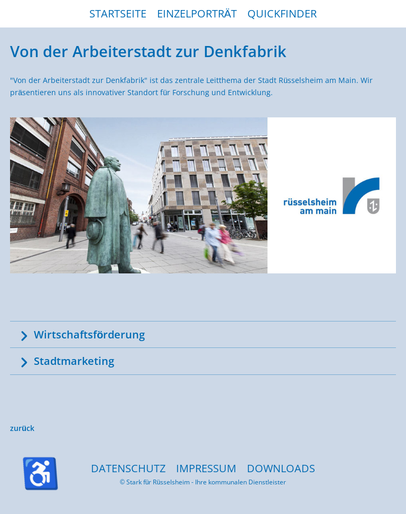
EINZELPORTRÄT (197, 13)
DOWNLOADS (281, 468)
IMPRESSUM (206, 468)
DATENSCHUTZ (128, 468)
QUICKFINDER (282, 13)
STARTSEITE (117, 13)
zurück (22, 428)
